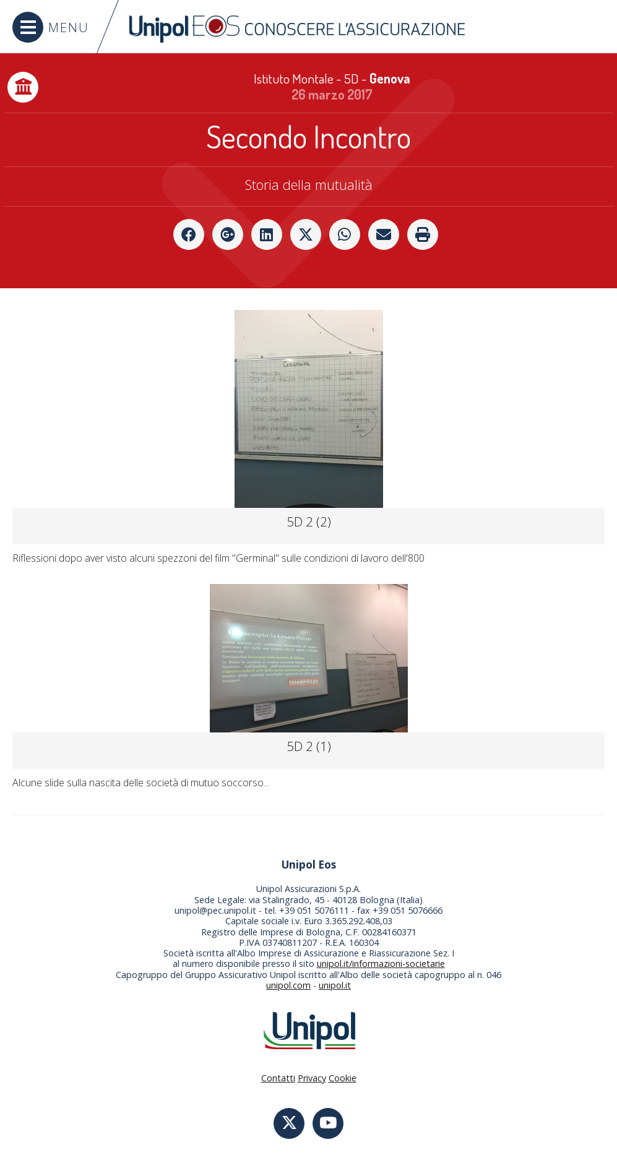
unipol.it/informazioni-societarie (381, 963)
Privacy (312, 1078)
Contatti (278, 1078)
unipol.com (288, 985)
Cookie (342, 1078)
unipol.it (335, 985)
